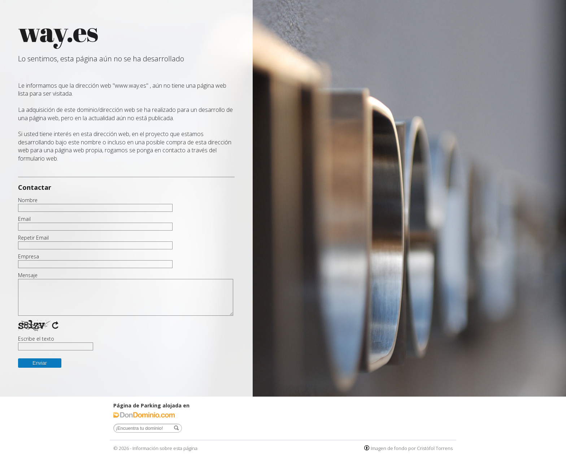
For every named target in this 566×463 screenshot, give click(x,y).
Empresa (28, 256)
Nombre (28, 200)
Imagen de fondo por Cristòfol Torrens (412, 448)
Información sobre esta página (164, 448)
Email (24, 219)
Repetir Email (33, 238)
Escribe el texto (36, 339)
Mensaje (28, 275)
